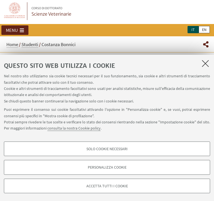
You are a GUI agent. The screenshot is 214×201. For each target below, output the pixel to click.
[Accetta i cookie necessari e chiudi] (205, 63)
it (193, 29)
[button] (14, 30)
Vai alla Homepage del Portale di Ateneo (14, 11)
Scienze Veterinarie (51, 11)
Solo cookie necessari (107, 148)
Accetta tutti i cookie (107, 185)
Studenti (29, 44)
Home (12, 44)
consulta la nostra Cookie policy (74, 128)
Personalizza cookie (107, 167)
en (204, 29)
